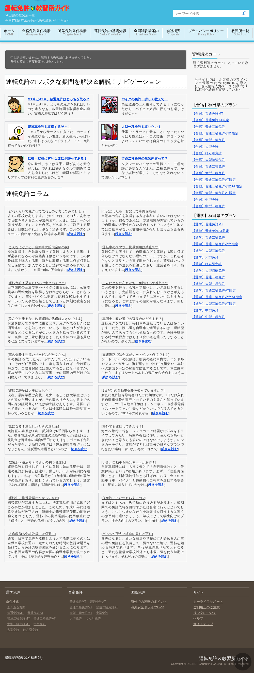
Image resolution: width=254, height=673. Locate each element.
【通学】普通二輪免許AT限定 (214, 290)
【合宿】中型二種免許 (208, 206)
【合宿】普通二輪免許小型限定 (215, 133)
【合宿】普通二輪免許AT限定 (214, 180)
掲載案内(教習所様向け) (23, 657)
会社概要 (173, 33)
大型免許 (13, 629)
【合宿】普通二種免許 (208, 166)
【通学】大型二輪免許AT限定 (214, 304)
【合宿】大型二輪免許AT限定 (214, 193)
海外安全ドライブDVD (147, 607)
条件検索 (12, 601)
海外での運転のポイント (149, 601)
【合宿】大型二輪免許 (208, 140)
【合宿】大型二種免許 (208, 173)
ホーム (9, 33)
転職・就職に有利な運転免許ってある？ (57, 158)
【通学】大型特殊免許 (208, 270)
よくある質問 (16, 607)
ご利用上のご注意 (206, 607)
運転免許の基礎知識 (110, 33)
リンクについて (204, 613)
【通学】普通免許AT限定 (210, 231)
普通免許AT (35, 613)
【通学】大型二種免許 (208, 284)
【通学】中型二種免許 (208, 317)
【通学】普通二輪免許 (208, 237)
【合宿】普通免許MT (207, 113)
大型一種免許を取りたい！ (141, 127)
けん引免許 (30, 629)
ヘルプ (198, 618)
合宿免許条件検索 (36, 33)
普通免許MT (15, 613)
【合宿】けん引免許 (207, 153)
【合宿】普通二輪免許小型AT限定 (217, 186)
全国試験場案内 (146, 33)
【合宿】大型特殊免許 (208, 160)
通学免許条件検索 (72, 33)
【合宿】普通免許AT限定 (210, 120)
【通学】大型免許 (205, 257)
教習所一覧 (240, 33)
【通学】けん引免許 (207, 264)
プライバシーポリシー (206, 33)
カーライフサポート (208, 601)
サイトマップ (203, 624)
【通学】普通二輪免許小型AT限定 (217, 297)
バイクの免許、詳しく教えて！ (144, 99)
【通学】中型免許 (205, 310)
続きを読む (75, 234)
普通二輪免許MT (18, 618)
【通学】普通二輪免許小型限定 (215, 244)
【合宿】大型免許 (205, 146)
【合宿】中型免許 (205, 199)
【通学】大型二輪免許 (208, 251)
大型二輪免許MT (18, 624)
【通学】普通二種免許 (208, 277)
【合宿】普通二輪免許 (208, 127)
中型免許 (40, 624)
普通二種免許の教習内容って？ (144, 158)
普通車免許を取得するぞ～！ (49, 127)
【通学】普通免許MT (207, 224)
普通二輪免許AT (44, 618)
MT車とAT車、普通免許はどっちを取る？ (58, 99)
